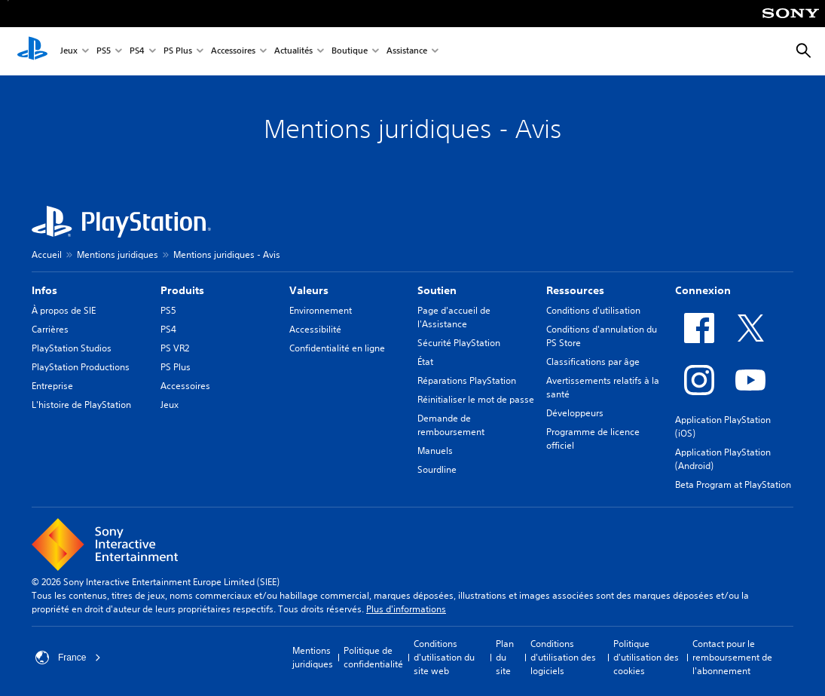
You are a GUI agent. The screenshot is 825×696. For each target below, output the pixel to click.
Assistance (407, 51)
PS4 (137, 51)
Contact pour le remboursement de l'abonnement (732, 657)
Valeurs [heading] (308, 290)
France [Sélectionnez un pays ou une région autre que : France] (68, 657)
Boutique (350, 51)
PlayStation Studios (72, 348)
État (425, 361)
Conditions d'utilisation (593, 310)
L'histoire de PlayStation (81, 404)
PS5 (103, 51)
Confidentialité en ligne (337, 348)
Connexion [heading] (703, 290)
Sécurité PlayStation (458, 342)
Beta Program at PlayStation (733, 484)
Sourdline (437, 469)
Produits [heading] (182, 290)
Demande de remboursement (450, 425)
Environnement (320, 310)
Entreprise (52, 385)
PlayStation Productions (81, 366)
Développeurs (574, 412)
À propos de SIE (64, 310)
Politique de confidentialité (373, 657)
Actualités (293, 51)
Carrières (50, 329)
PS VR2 (174, 348)
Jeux (69, 51)
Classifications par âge (593, 361)
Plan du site (505, 657)
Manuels (435, 450)
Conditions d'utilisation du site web (444, 657)
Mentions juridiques (117, 254)
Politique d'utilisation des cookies (646, 657)
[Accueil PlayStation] (32, 51)
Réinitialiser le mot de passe (475, 399)
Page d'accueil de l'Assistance (453, 317)
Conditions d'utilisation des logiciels (563, 657)
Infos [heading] (44, 290)
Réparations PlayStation (466, 380)
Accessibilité (315, 329)
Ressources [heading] (575, 290)
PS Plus (177, 51)
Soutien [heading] (437, 290)
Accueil (47, 254)
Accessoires (233, 51)
